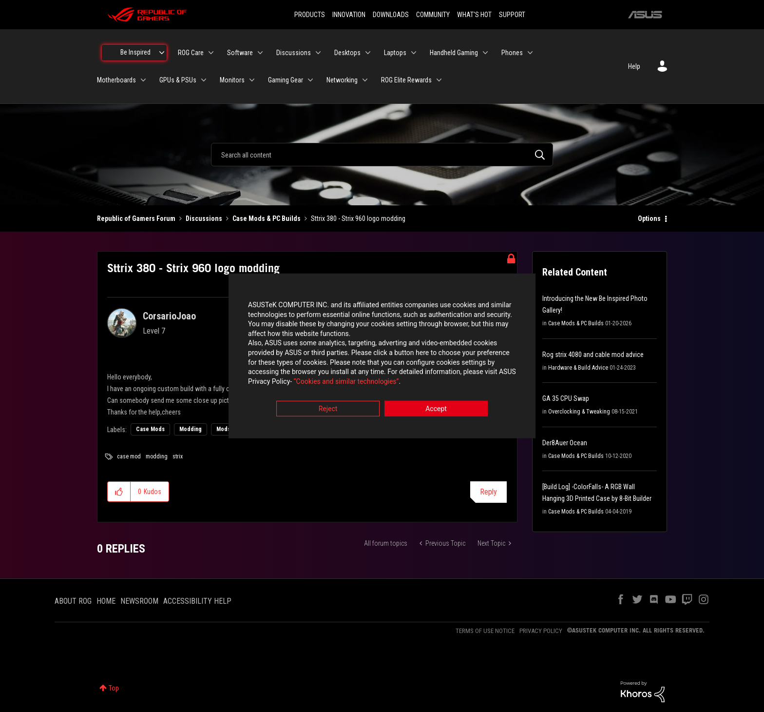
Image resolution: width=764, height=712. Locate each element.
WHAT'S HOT (474, 15)
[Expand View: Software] (260, 52)
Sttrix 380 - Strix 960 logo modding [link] (358, 218)
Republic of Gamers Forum (136, 218)
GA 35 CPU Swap (565, 398)
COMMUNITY (433, 15)
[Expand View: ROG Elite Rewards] (439, 80)
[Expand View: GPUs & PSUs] (204, 80)
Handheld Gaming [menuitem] (454, 53)
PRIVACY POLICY (540, 630)
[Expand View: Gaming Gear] (310, 80)
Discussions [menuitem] (293, 53)
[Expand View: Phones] (530, 52)
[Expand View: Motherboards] (143, 80)
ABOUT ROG (73, 601)
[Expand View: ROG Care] (211, 52)
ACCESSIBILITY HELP (197, 601)
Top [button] (114, 688)
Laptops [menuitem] (395, 53)
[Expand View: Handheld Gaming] (485, 52)
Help (634, 66)
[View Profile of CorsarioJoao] (169, 316)
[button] (119, 491)
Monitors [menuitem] (232, 80)
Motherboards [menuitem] (116, 80)
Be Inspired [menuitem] (135, 52)
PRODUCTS (309, 15)
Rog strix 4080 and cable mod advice (593, 354)
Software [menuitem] (240, 53)
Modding (190, 429)
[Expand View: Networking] (365, 80)
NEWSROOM (139, 601)
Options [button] (649, 218)
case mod (129, 456)
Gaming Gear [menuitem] (285, 80)
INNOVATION (348, 15)
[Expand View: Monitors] (252, 80)
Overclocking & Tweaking (579, 411)
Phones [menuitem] (512, 53)
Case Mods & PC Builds (266, 218)
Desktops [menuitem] (347, 53)
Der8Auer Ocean (564, 443)
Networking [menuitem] (342, 80)
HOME (105, 601)
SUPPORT (512, 15)
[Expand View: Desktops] (368, 52)
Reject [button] (328, 410)
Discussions (204, 218)
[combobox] (382, 154)
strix (177, 456)
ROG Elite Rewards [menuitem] (406, 80)
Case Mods (150, 429)
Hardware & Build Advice (578, 367)
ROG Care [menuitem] (191, 53)
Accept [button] (436, 410)
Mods (223, 429)
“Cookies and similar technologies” (318, 382)
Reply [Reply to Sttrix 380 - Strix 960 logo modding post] (488, 491)
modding (157, 456)
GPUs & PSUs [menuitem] (177, 80)
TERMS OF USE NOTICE (485, 630)
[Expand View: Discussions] (318, 52)
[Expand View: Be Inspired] (162, 53)
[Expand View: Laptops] (414, 52)
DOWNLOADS (391, 15)
